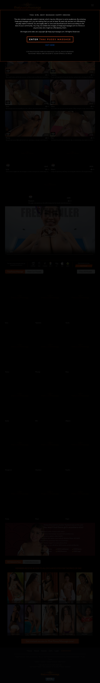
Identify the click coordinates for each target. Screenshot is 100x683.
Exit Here (50, 45)
